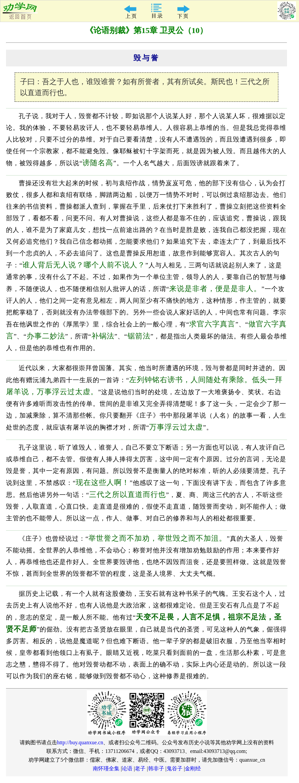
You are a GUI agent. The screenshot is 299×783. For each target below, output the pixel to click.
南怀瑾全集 (106, 768)
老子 (140, 768)
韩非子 (156, 768)
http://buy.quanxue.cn (80, 742)
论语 (127, 768)
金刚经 (193, 768)
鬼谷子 (175, 768)
